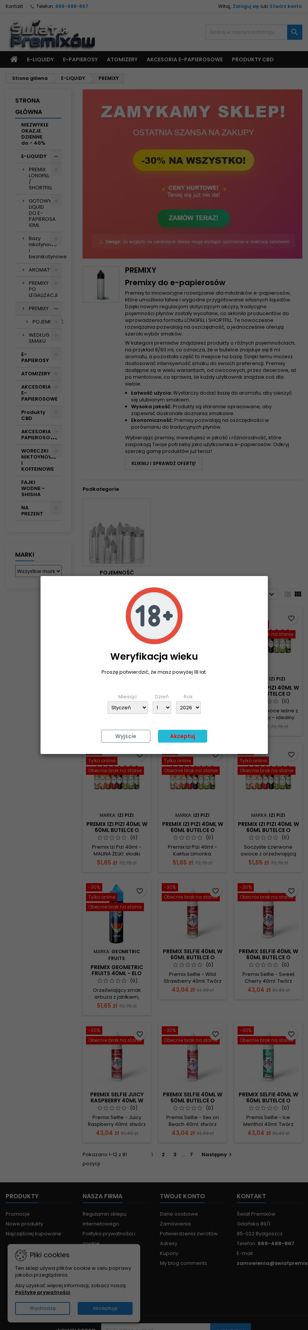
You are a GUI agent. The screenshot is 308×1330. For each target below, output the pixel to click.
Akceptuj (182, 736)
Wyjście (125, 736)
